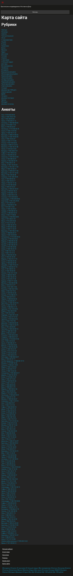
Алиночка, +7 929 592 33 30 (9, 157)
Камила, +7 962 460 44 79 (9, 161)
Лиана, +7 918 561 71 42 (8, 505)
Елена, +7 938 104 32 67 (8, 411)
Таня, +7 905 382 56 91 (8, 463)
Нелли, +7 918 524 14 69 (8, 149)
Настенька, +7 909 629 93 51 (10, 395)
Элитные (4, 30)
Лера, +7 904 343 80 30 (8, 391)
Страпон (4, 58)
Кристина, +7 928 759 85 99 (9, 137)
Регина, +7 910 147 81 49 (9, 351)
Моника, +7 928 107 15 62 (9, 425)
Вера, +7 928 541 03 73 (8, 495)
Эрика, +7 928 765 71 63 (8, 133)
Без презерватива (7, 66)
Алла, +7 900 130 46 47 (8, 139)
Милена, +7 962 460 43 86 (9, 283)
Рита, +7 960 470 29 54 (8, 485)
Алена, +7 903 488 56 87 (8, 159)
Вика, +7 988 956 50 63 (8, 521)
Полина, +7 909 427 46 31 (9, 191)
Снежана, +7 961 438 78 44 (9, 177)
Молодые (4, 102)
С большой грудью (7, 62)
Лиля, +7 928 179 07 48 (8, 321)
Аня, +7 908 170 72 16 (8, 253)
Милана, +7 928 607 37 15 (9, 507)
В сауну (3, 44)
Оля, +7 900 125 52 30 (8, 341)
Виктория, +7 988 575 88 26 (9, 135)
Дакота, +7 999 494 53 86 (9, 345)
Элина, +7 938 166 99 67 (8, 209)
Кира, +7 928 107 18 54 (8, 379)
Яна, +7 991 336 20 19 (8, 499)
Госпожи (4, 56)
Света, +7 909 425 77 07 (8, 369)
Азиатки (4, 34)
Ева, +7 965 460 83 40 (8, 119)
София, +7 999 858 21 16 (8, 533)
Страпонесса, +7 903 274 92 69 (10, 467)
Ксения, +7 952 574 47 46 (9, 423)
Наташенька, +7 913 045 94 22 (10, 237)
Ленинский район (6, 78)
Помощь (5, 558)
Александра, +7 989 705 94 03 (10, 501)
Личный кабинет (7, 549)
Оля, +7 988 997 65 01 (8, 537)
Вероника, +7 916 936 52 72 (9, 451)
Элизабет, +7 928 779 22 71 (9, 265)
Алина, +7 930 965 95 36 (8, 381)
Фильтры (51, 12)
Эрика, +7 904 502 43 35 (8, 255)
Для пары (4, 64)
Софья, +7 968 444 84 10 (8, 407)
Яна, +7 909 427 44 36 (8, 313)
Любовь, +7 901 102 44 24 (9, 165)
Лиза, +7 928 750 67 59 (8, 117)
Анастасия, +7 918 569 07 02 (10, 339)
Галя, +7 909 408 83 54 (8, 179)
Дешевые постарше (7, 98)
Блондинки (4, 70)
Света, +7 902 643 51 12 (8, 121)
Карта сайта (6, 563)
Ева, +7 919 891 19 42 (8, 207)
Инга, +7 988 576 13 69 (8, 477)
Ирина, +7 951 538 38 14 (8, 543)
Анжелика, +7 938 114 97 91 (10, 401)
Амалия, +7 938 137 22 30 (9, 469)
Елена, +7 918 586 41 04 (8, 377)
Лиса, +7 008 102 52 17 (8, 181)
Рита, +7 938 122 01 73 (8, 427)
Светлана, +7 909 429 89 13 (9, 329)
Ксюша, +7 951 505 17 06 (9, 287)
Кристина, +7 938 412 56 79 (9, 325)
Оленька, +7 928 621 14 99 (9, 365)
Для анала (4, 54)
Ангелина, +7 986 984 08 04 (9, 123)
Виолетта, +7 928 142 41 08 (9, 147)
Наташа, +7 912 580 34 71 (9, 295)
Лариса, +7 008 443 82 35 (9, 299)
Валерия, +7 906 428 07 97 (9, 151)
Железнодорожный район (9, 74)
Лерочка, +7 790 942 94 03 (9, 239)
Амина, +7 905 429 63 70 (8, 355)
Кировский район (6, 76)
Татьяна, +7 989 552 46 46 (9, 347)
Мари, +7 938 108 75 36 (8, 417)
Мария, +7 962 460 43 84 (8, 311)
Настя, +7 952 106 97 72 (8, 471)
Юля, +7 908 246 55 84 (8, 433)
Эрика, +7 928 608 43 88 (8, 457)
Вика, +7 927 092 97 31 (8, 203)
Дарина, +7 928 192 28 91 (9, 375)
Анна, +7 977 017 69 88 (8, 539)
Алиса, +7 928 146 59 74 (8, 225)
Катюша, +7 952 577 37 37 (9, 317)
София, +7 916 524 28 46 (8, 455)
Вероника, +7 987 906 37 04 (9, 231)
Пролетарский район (7, 84)
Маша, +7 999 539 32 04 (8, 227)
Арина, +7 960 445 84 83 (8, 491)
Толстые (5, 570)
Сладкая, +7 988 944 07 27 (9, 337)
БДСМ (3, 94)
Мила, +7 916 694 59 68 (8, 221)
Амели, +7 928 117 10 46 (8, 141)
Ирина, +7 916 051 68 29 (8, 447)
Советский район (6, 86)
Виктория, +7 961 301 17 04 (9, 167)
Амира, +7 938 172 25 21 (8, 531)
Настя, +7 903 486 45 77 (8, 343)
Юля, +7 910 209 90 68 (8, 461)
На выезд (4, 32)
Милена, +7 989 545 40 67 (9, 399)
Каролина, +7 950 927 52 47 (9, 535)
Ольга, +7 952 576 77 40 (8, 279)
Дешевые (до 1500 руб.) (8, 90)
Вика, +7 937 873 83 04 (8, 465)
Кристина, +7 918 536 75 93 (9, 525)
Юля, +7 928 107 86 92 (8, 529)
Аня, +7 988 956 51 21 (8, 515)
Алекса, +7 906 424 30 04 (9, 431)
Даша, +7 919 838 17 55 (8, 125)
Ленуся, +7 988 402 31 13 (9, 307)
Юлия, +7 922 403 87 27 (8, 449)
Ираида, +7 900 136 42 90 (9, 519)
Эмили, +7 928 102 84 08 (9, 235)
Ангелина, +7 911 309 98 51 (9, 459)
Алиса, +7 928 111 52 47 (8, 229)
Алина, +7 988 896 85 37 (8, 233)
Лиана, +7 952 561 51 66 (8, 183)
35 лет (3, 38)
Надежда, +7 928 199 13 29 (9, 315)
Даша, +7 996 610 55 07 (8, 333)
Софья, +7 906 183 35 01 (8, 489)
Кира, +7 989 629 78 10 (8, 297)
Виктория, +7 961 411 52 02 (9, 173)
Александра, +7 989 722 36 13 (10, 487)
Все (30, 572)
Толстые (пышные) (7, 36)
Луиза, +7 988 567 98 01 (8, 275)
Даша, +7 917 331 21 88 (8, 481)
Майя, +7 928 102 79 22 (8, 291)
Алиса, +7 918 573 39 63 (8, 527)
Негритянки (5, 46)
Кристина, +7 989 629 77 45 (9, 171)
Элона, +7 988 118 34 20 (8, 371)
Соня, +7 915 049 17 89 (8, 445)
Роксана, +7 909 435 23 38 (9, 335)
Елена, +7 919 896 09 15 (8, 413)
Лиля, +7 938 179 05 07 (8, 493)
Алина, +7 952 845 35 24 (8, 155)
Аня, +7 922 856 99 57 (8, 403)
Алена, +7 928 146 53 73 (8, 249)
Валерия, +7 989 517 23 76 (9, 145)
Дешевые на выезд (7, 104)
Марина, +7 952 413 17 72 (9, 259)
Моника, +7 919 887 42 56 (9, 363)
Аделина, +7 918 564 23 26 (9, 319)
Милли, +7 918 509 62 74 (9, 483)
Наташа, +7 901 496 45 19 (9, 245)
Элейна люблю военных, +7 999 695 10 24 (14, 541)
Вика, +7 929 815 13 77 (8, 285)
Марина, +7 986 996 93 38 (9, 241)
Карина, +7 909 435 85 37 (9, 475)
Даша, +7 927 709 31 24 (8, 409)
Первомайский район (8, 82)
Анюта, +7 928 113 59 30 (8, 131)
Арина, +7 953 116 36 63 (8, 437)
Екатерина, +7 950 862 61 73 (10, 509)
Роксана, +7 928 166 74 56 (9, 289)
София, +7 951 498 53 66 (8, 153)
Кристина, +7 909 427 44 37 (9, 189)
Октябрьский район (7, 80)
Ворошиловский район (8, 72)
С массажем (5, 60)
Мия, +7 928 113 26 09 (8, 453)
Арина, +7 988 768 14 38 (8, 331)
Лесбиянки (4, 68)
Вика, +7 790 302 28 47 (8, 127)
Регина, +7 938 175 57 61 (9, 419)
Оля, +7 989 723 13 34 (8, 251)
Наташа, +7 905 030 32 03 (9, 243)
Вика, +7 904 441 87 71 (8, 359)
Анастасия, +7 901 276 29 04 (10, 201)
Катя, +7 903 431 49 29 (8, 257)
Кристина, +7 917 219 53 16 (9, 421)
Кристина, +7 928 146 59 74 (9, 303)
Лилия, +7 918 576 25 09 (8, 353)
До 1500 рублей (58, 572)
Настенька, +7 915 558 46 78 (10, 129)
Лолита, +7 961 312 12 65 (9, 273)
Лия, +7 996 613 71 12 (8, 439)
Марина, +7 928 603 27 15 (9, 267)
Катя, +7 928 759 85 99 (8, 271)
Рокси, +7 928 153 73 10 (8, 305)
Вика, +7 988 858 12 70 (8, 387)
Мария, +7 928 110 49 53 (8, 367)
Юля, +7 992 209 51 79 (8, 163)
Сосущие (4, 88)
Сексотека (5, 555)
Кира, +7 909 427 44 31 (8, 187)
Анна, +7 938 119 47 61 (8, 383)
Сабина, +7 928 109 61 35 (9, 195)
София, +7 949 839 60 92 (8, 503)
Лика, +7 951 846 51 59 (8, 219)
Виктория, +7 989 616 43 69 (9, 523)
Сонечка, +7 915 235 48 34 (9, 197)
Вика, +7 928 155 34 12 (8, 517)
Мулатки (4, 50)
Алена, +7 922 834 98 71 (8, 301)
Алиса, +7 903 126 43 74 (8, 277)
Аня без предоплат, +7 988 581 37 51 (12, 361)
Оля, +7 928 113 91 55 (8, 405)
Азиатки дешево (6, 92)
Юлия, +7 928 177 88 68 (8, 215)
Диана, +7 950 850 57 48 (8, 205)
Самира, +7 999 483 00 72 (9, 211)
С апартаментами (6, 40)
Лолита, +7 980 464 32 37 (9, 213)
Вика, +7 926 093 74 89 (8, 415)
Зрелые (3, 100)
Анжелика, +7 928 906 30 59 (10, 217)
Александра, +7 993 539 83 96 (10, 199)
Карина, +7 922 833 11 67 (9, 193)
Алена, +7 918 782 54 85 (8, 185)
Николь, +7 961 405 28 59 (9, 511)
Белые (3, 48)
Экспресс (4, 96)
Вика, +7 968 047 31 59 (8, 397)
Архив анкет (6, 561)
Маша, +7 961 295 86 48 (8, 175)
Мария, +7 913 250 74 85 (8, 393)
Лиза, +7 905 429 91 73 (8, 513)
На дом (3, 42)
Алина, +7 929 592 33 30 (8, 293)
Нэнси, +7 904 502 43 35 (8, 261)
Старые (25, 572)
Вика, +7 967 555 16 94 (8, 429)
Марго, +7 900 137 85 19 (8, 169)
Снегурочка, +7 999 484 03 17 (10, 373)
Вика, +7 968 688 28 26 (8, 385)
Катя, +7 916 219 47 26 (8, 223)
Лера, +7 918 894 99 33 (8, 473)
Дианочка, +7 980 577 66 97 (10, 441)
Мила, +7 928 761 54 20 (8, 435)
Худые (3, 52)
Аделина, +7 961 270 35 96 (9, 309)
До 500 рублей (37, 572)
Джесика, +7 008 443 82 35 (9, 323)
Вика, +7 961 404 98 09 (8, 327)
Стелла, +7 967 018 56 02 (9, 143)
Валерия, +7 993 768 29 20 (9, 479)
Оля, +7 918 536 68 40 (8, 115)
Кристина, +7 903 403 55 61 (9, 443)
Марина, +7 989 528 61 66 (9, 389)
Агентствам (6, 552)
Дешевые (19, 572)
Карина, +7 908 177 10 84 (9, 281)
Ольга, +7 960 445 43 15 (8, 497)
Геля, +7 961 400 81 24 (8, 269)
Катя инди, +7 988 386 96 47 (10, 357)
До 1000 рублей (47, 572)
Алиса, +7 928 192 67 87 (8, 349)
